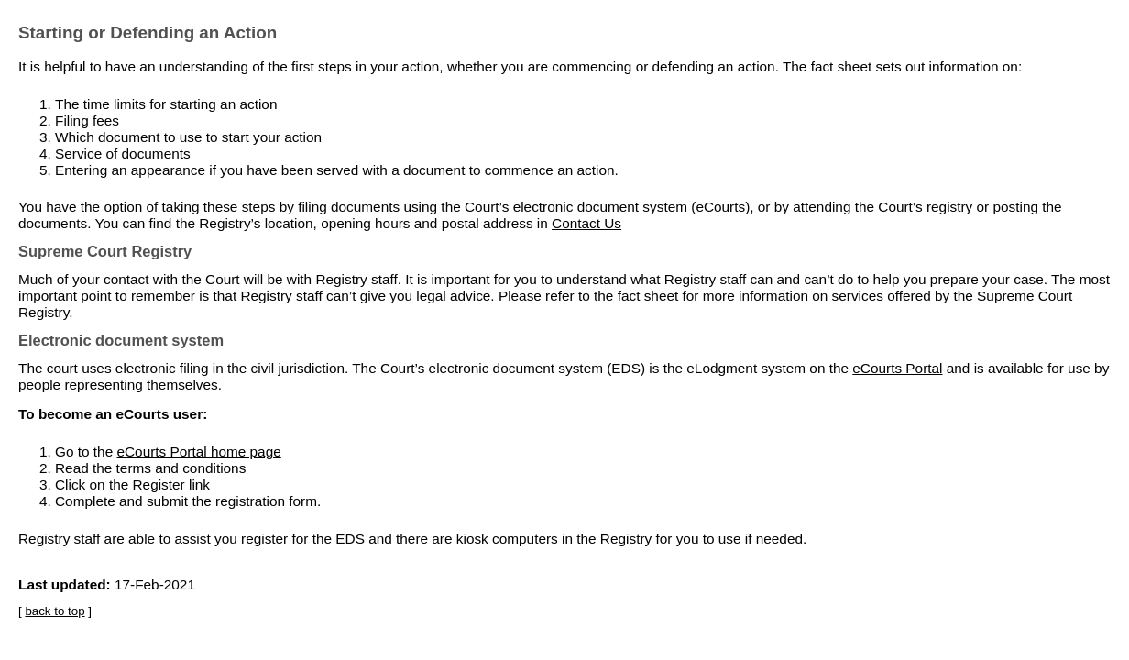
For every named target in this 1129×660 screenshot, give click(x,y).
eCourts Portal (897, 368)
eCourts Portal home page (198, 451)
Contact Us (586, 223)
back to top (54, 611)
